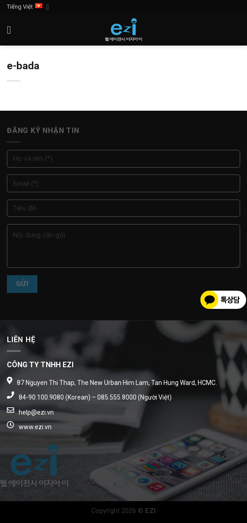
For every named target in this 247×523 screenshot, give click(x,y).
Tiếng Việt (28, 7)
